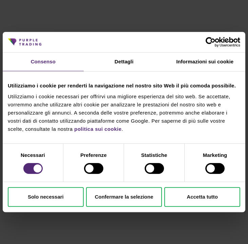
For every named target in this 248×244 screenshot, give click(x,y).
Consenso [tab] (43, 61)
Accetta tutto (202, 197)
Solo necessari (46, 197)
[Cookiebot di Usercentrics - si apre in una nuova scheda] (210, 42)
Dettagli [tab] (124, 61)
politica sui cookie (98, 129)
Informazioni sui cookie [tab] (204, 61)
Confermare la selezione (124, 197)
